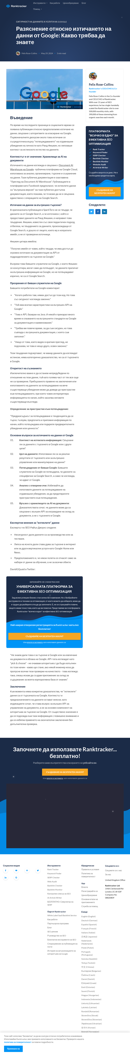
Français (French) (88, 928)
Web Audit (52, 881)
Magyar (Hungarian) (90, 995)
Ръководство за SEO (56, 935)
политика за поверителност (17, 1042)
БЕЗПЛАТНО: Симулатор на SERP (60, 903)
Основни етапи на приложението (89, 900)
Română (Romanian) (90, 1011)
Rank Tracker (53, 869)
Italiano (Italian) (88, 932)
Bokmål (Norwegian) (90, 1031)
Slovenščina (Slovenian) (91, 1019)
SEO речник (52, 931)
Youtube (16, 870)
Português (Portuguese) (87, 953)
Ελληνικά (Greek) (88, 983)
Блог (84, 3)
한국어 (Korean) (88, 1027)
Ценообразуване (71, 3)
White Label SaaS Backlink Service (62, 915)
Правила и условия (90, 869)
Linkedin (5, 877)
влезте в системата (35, 642)
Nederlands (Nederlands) (87, 942)
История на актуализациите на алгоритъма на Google (61, 952)
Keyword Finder (54, 873)
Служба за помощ (89, 906)
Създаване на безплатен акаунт (44, 636)
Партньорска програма (58, 923)
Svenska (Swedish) (89, 959)
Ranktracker (16, 6)
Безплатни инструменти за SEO (61, 939)
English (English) (88, 916)
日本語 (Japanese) (89, 936)
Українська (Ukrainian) (91, 1023)
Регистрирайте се (113, 6)
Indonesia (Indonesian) (91, 999)
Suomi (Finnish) (88, 991)
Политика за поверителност (88, 875)
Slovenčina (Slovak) (89, 1015)
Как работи (55, 3)
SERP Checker (53, 877)
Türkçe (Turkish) (88, 963)
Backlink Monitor (54, 889)
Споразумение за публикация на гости (62, 945)
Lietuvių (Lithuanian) (90, 1003)
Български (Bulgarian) (91, 971)
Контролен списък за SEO (59, 893)
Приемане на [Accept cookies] (13, 1048)
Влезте (96, 6)
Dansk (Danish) (88, 979)
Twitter (37, 870)
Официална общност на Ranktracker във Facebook (27, 870)
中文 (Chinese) (87, 967)
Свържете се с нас (113, 870)
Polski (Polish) (87, 947)
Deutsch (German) (89, 920)
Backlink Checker (54, 885)
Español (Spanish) (89, 924)
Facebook (5, 870)
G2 (16, 877)
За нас (108, 874)
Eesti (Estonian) (88, 987)
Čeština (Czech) (88, 975)
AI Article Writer (54, 897)
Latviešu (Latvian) (89, 1007)
